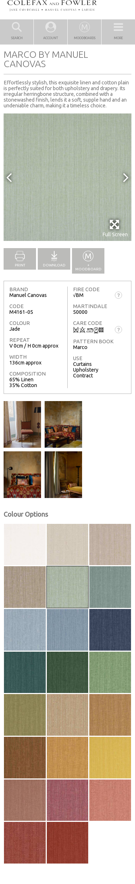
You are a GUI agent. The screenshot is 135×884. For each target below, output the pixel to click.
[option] (67, 177)
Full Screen (115, 228)
